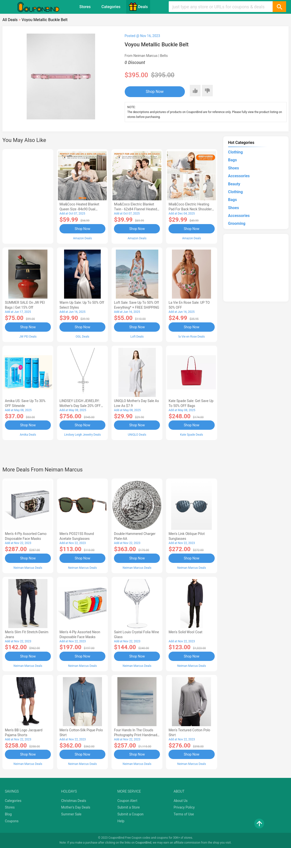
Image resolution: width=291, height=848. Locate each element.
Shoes (233, 168)
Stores (85, 6)
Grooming (237, 223)
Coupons (12, 821)
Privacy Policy (184, 807)
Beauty (234, 184)
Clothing (235, 152)
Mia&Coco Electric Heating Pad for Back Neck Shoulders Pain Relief (190, 209)
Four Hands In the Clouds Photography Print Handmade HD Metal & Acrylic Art (136, 735)
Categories (111, 6)
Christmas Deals (73, 801)
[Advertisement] (28, 196)
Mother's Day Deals (75, 807)
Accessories (239, 176)
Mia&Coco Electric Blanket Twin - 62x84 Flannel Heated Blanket (135, 209)
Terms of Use (184, 814)
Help (120, 821)
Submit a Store (128, 807)
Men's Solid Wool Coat (185, 632)
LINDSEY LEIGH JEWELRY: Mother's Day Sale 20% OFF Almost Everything (80, 406)
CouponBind (143, 842)
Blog (8, 814)
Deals (138, 6)
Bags (232, 160)
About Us (181, 801)
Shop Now (155, 91)
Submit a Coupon (130, 814)
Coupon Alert (127, 801)
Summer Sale (71, 814)
